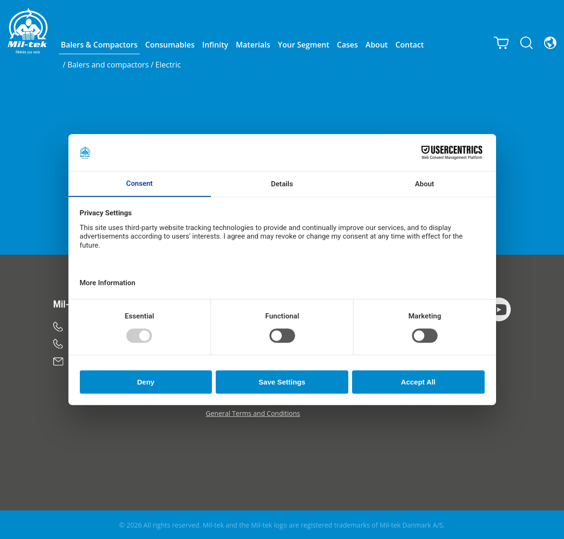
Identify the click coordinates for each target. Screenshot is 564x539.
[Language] (550, 42)
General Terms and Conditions (253, 413)
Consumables (170, 44)
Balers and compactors (108, 64)
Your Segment (303, 44)
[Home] (28, 31)
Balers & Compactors (99, 44)
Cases (347, 44)
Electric (168, 64)
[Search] (526, 42)
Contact (409, 44)
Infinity (215, 44)
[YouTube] (499, 309)
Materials (253, 44)
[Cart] (501, 42)
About (376, 44)
